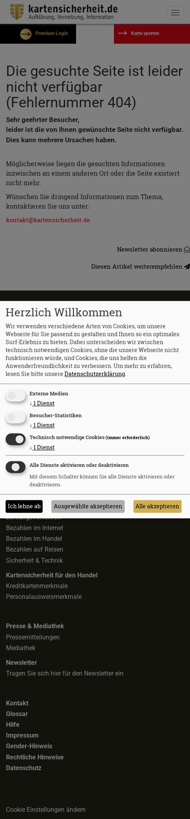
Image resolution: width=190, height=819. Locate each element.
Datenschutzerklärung (95, 374)
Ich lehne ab (24, 506)
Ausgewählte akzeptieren (88, 506)
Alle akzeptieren (157, 506)
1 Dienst (42, 403)
